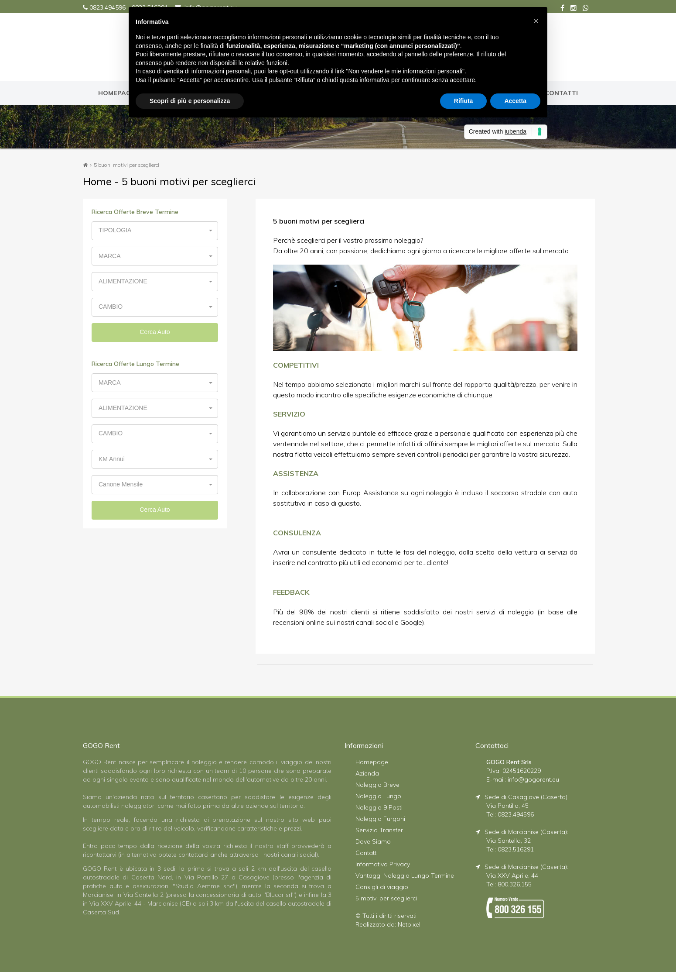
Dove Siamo (373, 841)
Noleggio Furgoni (380, 818)
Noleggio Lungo (378, 796)
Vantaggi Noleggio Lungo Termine (404, 875)
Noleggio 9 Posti (379, 807)
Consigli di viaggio (381, 886)
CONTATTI (561, 93)
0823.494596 (107, 7)
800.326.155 (515, 884)
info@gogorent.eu (533, 779)
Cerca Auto (155, 329)
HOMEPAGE (116, 93)
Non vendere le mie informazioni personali (405, 71)
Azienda (367, 773)
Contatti (366, 852)
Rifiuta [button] (463, 100)
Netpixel (409, 924)
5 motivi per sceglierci (386, 898)
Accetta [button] (515, 100)
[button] (155, 230)
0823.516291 (516, 849)
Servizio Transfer (379, 830)
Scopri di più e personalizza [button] (190, 100)
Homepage (371, 761)
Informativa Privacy (382, 864)
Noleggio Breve (377, 784)
